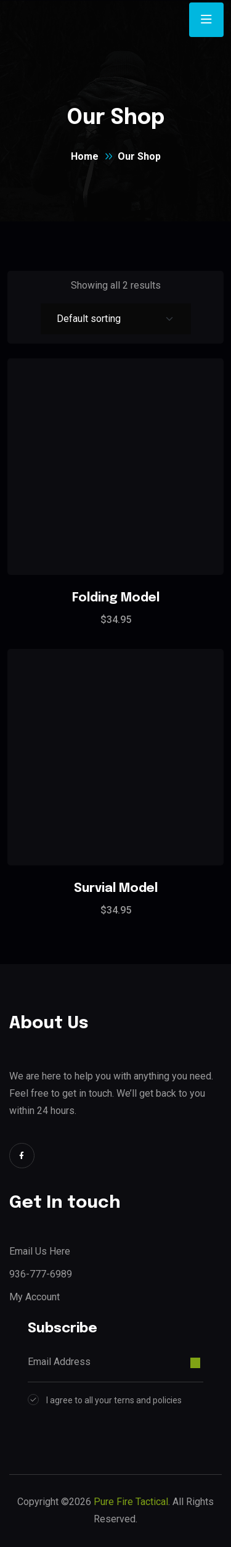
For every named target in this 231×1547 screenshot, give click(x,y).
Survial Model (116, 888)
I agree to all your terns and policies (114, 1400)
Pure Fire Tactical (131, 1502)
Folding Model (116, 598)
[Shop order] (116, 318)
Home (85, 156)
